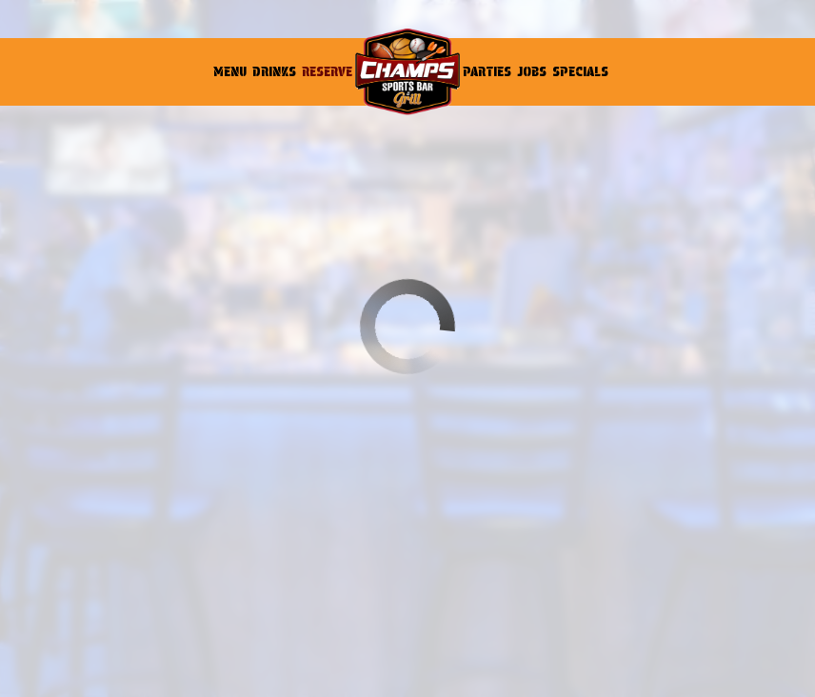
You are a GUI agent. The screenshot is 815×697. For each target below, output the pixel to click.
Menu (230, 71)
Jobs (532, 71)
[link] (407, 72)
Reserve (327, 71)
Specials (580, 71)
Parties (487, 71)
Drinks (274, 71)
